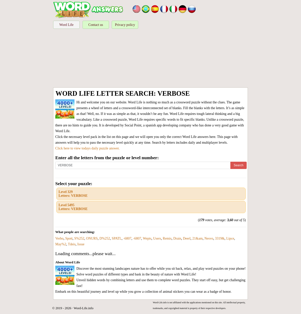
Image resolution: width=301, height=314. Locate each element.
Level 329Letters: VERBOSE (73, 194)
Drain (177, 238)
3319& (220, 238)
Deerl (187, 238)
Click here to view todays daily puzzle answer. (87, 148)
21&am (197, 238)
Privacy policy (125, 25)
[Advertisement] (150, 59)
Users (157, 238)
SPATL (117, 238)
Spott (69, 238)
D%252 (104, 238)
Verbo (59, 238)
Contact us (95, 25)
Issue (80, 244)
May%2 (60, 244)
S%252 (79, 238)
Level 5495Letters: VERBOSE (73, 207)
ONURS (92, 238)
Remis (167, 238)
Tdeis (72, 244)
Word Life (66, 25)
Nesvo (208, 238)
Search (238, 165)
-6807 (127, 238)
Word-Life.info (83, 308)
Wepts (147, 238)
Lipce (230, 238)
